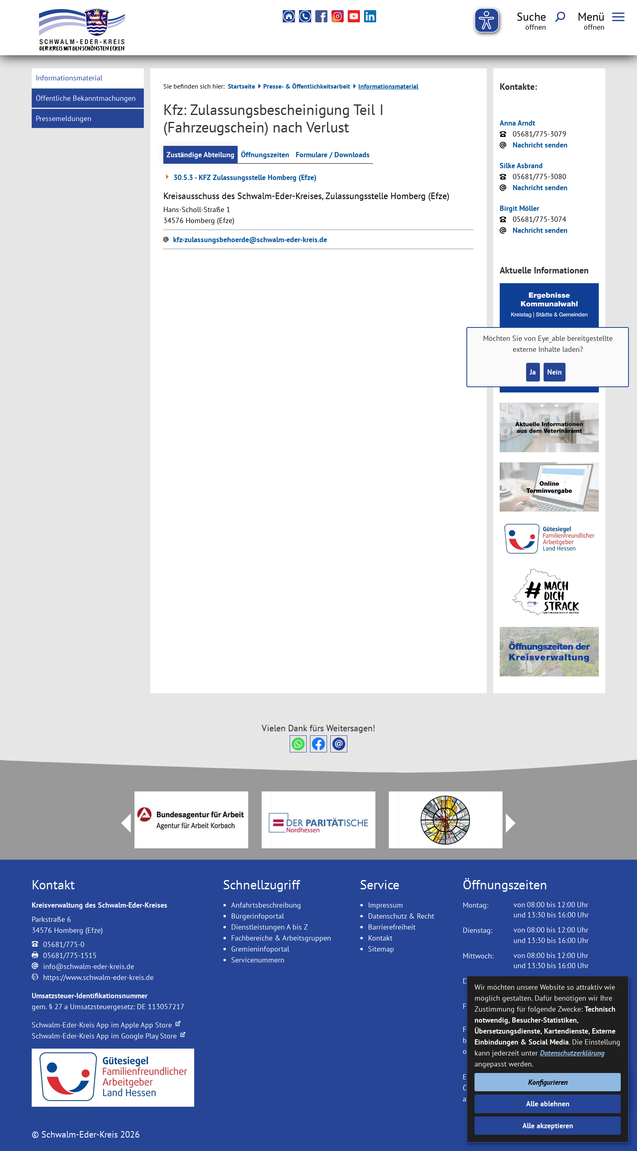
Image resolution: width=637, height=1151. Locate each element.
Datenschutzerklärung (572, 1053)
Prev (121, 823)
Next (515, 823)
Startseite (241, 86)
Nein (554, 372)
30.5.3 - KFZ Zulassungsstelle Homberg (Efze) (239, 177)
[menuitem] (88, 77)
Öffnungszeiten (265, 154)
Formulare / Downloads (333, 154)
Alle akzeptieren (547, 1125)
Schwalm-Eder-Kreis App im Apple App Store (106, 1025)
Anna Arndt (517, 123)
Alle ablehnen (548, 1103)
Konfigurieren (548, 1082)
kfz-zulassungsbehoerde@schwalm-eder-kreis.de (250, 239)
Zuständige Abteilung (200, 154)
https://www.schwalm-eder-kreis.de (98, 977)
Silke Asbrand (521, 165)
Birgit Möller (519, 208)
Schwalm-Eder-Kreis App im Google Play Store (108, 1035)
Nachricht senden (540, 145)
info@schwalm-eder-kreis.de (88, 966)
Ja (533, 372)
